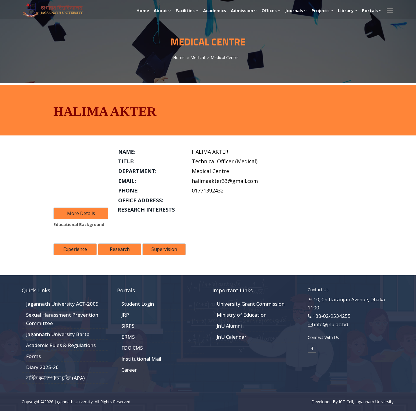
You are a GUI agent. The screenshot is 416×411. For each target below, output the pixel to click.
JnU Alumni (229, 325)
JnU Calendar (231, 336)
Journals (296, 10)
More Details (81, 213)
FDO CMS (132, 347)
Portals (372, 10)
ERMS (128, 336)
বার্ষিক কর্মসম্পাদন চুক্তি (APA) (55, 378)
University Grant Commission (251, 303)
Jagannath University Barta (58, 334)
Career (129, 369)
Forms (33, 356)
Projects (322, 10)
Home (142, 10)
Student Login (137, 303)
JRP (125, 314)
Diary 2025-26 (42, 367)
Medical (197, 57)
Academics (214, 10)
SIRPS (127, 325)
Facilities (187, 10)
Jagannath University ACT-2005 (62, 303)
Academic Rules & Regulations (61, 345)
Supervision (164, 249)
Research (120, 249)
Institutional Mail (141, 358)
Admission (244, 10)
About (162, 10)
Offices (271, 10)
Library (347, 10)
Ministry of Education (242, 314)
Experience (75, 249)
